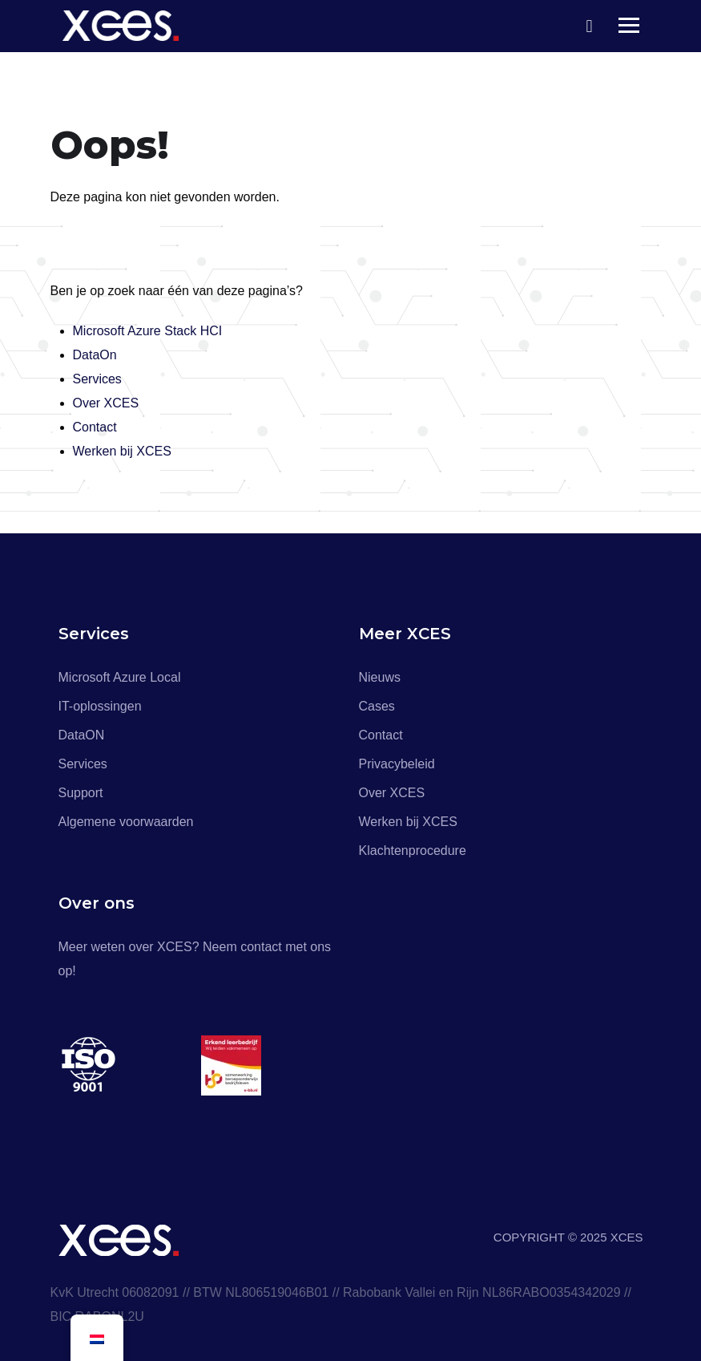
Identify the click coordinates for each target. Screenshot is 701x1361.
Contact (95, 427)
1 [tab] (202, 1129)
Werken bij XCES (122, 451)
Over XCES (106, 403)
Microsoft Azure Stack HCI (148, 331)
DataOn (95, 355)
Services (97, 379)
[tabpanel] (129, 1065)
